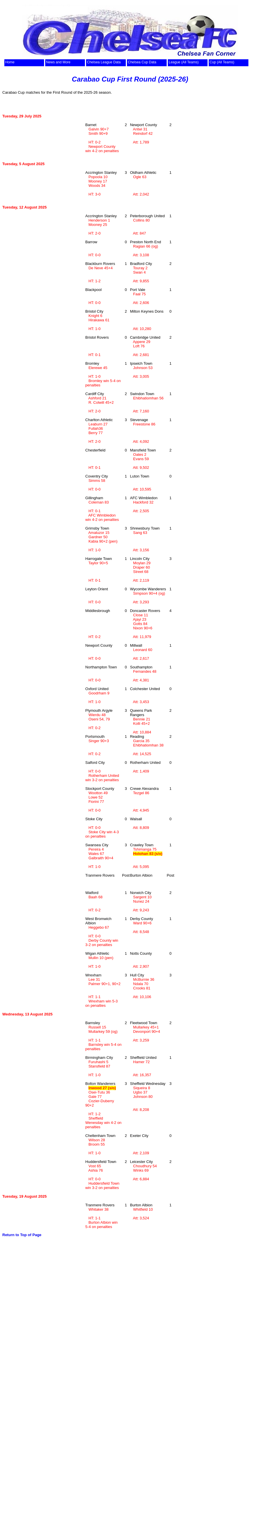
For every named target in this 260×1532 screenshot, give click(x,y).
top (19, 55)
